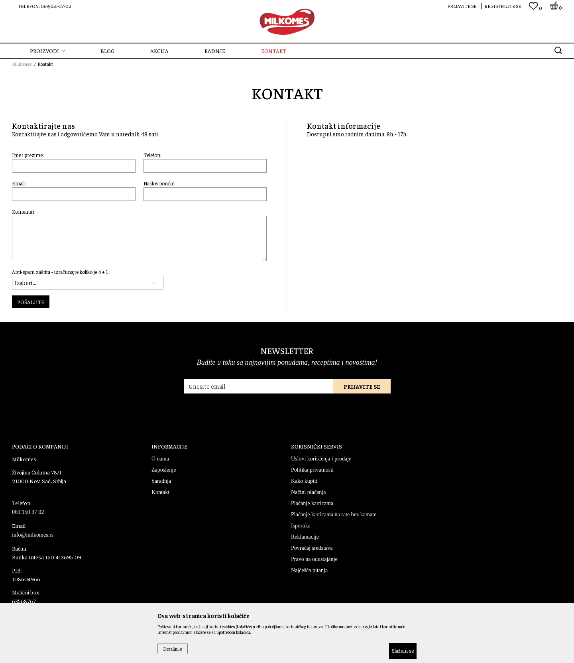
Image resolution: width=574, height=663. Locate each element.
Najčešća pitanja (309, 570)
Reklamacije (305, 537)
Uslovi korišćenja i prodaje (321, 459)
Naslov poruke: (159, 183)
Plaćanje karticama (312, 503)
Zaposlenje (163, 470)
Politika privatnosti (312, 470)
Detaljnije (172, 648)
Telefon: (152, 155)
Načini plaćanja (308, 492)
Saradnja (161, 481)
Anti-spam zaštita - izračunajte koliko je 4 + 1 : (61, 272)
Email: (19, 183)
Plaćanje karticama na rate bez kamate (333, 514)
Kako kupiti (304, 481)
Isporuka (301, 526)
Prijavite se (362, 386)
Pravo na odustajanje (314, 559)
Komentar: (23, 211)
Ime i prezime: (28, 155)
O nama (160, 459)
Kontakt (160, 492)
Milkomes (22, 64)
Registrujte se (502, 6)
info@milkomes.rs (32, 535)
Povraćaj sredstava (312, 548)
